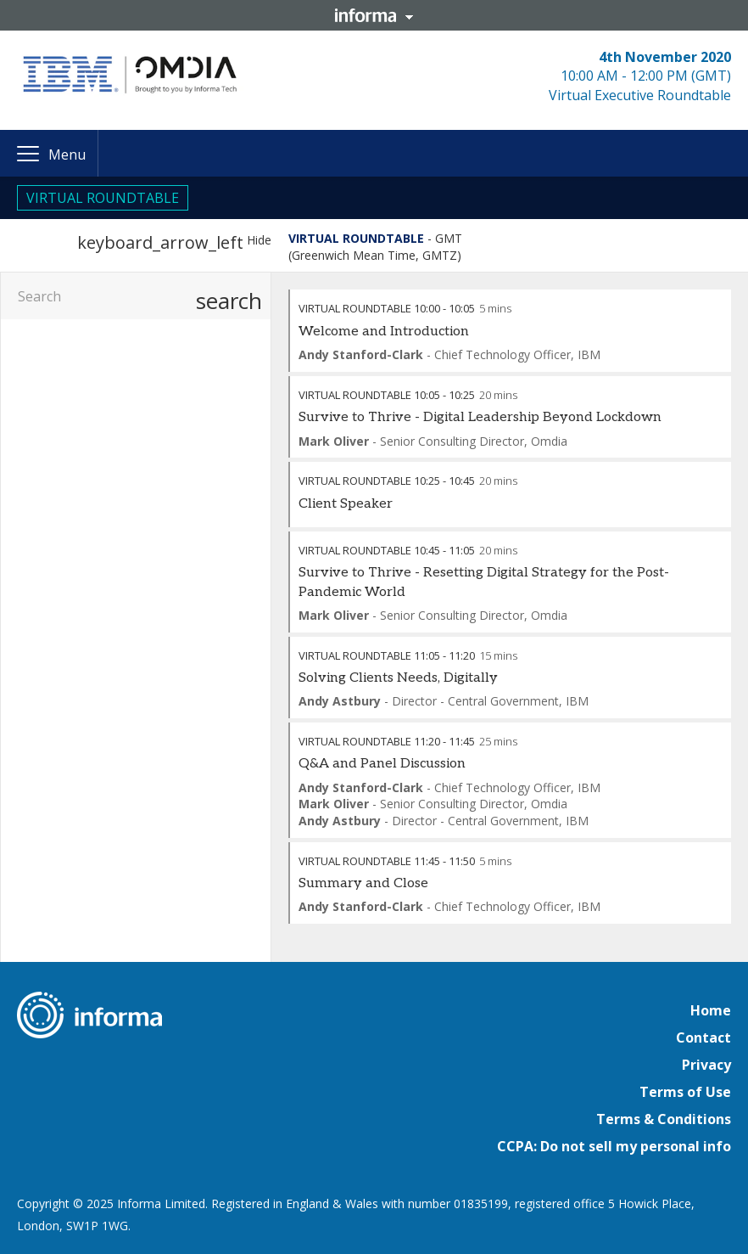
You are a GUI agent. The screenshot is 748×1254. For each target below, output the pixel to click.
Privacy (706, 1064)
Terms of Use (685, 1091)
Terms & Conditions (663, 1119)
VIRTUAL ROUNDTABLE (102, 197)
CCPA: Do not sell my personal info (614, 1146)
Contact (703, 1037)
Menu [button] (67, 154)
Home (710, 1010)
